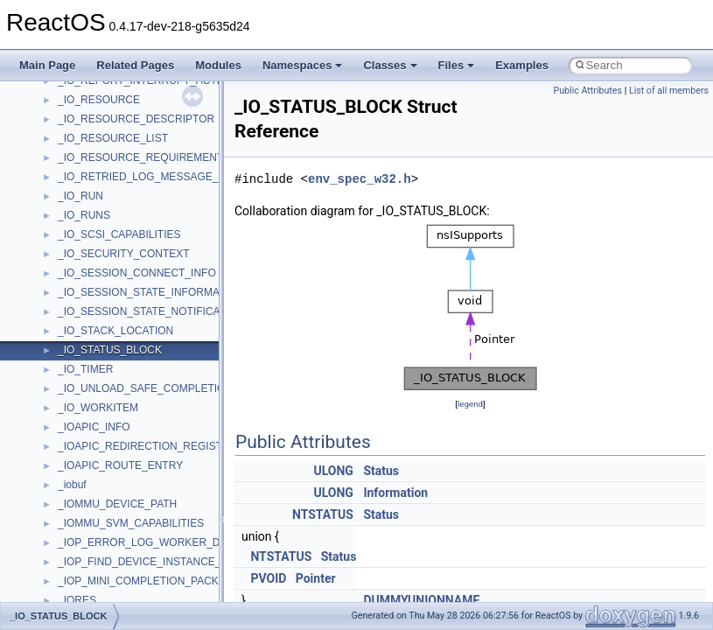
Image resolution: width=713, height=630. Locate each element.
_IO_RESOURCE (99, 100)
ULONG (333, 471)
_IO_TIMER (85, 369)
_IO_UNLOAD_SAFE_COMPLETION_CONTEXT (173, 388)
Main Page (47, 65)
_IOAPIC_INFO (94, 427)
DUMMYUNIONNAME (421, 600)
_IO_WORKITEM (98, 408)
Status (381, 471)
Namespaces (302, 65)
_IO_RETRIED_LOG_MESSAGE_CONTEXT (163, 177)
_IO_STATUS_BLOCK (110, 350)
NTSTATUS (322, 515)
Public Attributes (587, 90)
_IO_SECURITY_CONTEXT (124, 254)
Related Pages (135, 65)
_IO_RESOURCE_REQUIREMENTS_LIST (158, 157)
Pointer (316, 578)
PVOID (268, 578)
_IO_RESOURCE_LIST (113, 138)
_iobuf (72, 485)
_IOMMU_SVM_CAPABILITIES (131, 523)
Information (395, 493)
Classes (389, 65)
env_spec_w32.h (359, 179)
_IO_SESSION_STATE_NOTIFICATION (151, 311)
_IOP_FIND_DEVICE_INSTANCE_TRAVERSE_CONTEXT (195, 562)
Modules (218, 65)
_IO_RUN (80, 196)
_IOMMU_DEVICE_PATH (117, 504)
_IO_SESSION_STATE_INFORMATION (151, 292)
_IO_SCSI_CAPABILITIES (119, 234)
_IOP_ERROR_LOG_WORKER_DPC (146, 542)
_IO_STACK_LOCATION (115, 331)
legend (470, 404)
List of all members (669, 90)
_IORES (77, 600)
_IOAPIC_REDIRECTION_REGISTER (147, 446)
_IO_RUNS (84, 215)
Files (456, 65)
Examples (522, 65)
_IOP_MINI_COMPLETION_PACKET (145, 581)
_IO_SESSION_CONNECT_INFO (137, 273)
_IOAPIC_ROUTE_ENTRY (120, 465)
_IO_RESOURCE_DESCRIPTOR (136, 119)
